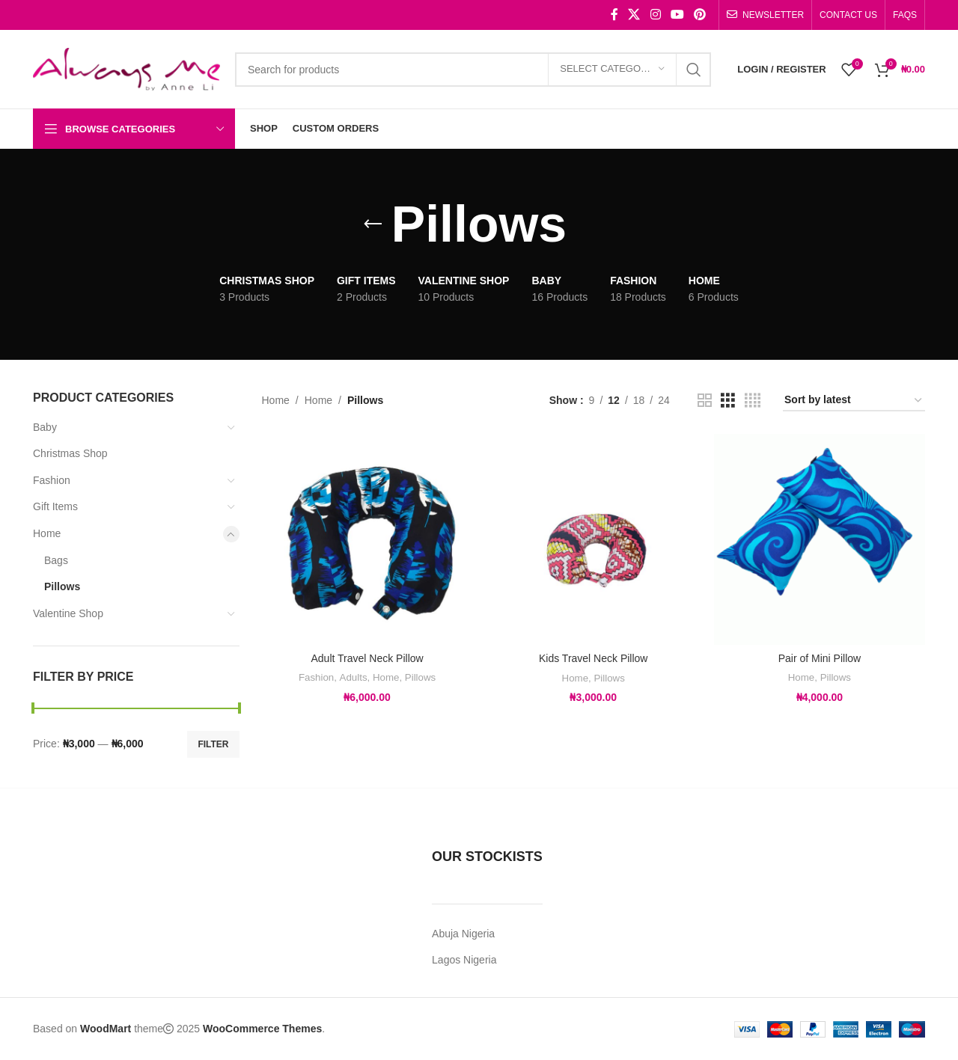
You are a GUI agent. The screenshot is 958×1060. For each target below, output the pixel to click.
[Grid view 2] (705, 400)
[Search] (473, 69)
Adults (353, 677)
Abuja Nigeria (463, 934)
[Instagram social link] (655, 14)
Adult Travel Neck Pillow (367, 658)
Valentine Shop (68, 613)
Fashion (51, 480)
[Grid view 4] (752, 400)
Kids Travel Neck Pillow (593, 658)
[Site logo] (126, 68)
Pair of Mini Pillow (819, 658)
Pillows (62, 586)
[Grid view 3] (728, 400)
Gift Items (55, 506)
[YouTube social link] (677, 14)
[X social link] (634, 14)
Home (47, 533)
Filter (213, 744)
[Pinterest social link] (700, 14)
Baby (45, 427)
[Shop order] (854, 400)
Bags (56, 560)
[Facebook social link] (614, 14)
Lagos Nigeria (464, 960)
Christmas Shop (70, 453)
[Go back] (372, 224)
